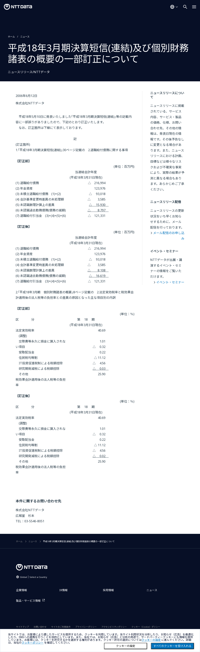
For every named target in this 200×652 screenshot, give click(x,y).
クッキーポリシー (33, 642)
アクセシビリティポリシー (114, 626)
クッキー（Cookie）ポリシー (145, 626)
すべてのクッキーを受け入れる (172, 646)
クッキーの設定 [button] (151, 639)
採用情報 (108, 590)
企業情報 (21, 590)
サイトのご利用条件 (61, 626)
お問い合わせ (40, 626)
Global (33, 577)
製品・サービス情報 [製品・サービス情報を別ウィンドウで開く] (28, 600)
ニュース (24, 36)
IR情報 (63, 590)
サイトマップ (22, 626)
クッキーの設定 (125, 646)
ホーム (11, 36)
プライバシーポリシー (86, 626)
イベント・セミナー (170, 282)
